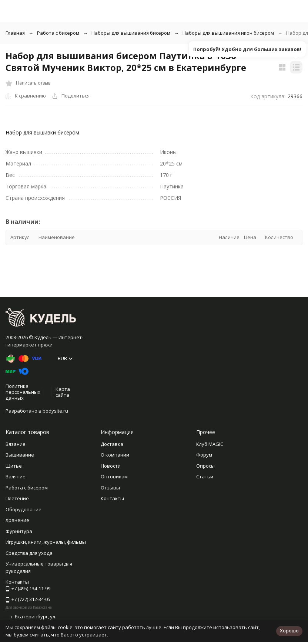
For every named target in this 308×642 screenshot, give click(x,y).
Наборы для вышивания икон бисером (228, 33)
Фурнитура (19, 531)
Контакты (112, 498)
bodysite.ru (55, 410)
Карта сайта (63, 392)
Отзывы (110, 487)
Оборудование (23, 509)
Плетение (17, 498)
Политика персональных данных (23, 392)
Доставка (112, 444)
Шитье (14, 465)
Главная (15, 33)
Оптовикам (114, 476)
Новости (111, 465)
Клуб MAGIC (209, 444)
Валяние (16, 476)
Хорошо (289, 630)
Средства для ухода (29, 553)
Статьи (204, 476)
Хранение (17, 520)
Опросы (205, 465)
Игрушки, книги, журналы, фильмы (46, 542)
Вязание (16, 444)
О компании (115, 454)
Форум (204, 454)
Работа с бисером (58, 33)
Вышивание (20, 454)
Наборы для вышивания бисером (130, 33)
